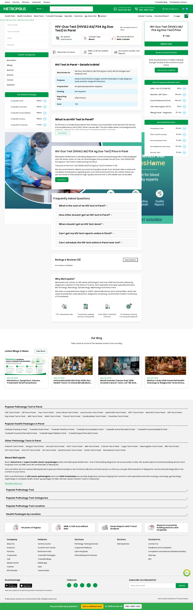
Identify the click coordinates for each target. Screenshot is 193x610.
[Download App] (11, 585)
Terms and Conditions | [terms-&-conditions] (167, 599)
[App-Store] (187, 9)
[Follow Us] (69, 585)
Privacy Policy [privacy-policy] (182, 599)
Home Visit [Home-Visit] (90, 16)
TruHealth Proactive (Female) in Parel (21, 433)
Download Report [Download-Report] (161, 16)
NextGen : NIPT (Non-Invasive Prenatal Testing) (161, 94)
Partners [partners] (10, 551)
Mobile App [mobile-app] (42, 563)
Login (177, 16)
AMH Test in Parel (35, 416)
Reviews (10, 45)
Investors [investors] (11, 547)
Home (2, 20)
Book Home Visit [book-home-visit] (44, 551)
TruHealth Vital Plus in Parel (62, 429)
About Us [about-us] (11, 544)
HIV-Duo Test (11, 20)
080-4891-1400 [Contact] (146, 10)
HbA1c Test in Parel (52, 416)
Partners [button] (25, 2)
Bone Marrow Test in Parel (114, 450)
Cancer (10, 80)
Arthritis (10, 75)
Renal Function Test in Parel (70, 450)
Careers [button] (46, 2)
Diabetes (11, 85)
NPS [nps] (149, 559)
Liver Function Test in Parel (91, 412)
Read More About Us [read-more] (13, 483)
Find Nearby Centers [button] (178, 2)
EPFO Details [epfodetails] (12, 570)
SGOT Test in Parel (74, 446)
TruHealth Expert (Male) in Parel (52, 433)
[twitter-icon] (75, 585)
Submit (182, 585)
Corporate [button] (36, 2)
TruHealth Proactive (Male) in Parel (152, 429)
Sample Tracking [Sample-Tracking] (145, 16)
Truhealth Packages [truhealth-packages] (46, 555)
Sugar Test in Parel (129, 446)
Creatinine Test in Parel (118, 416)
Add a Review (130, 260)
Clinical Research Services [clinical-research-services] (86, 555)
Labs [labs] (40, 566)
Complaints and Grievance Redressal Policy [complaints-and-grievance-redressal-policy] (167, 551)
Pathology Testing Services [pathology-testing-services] (86, 544)
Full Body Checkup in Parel (16, 429)
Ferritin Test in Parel (92, 450)
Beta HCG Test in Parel (155, 412)
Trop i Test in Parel (46, 412)
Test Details (12, 25)
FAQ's (9, 38)
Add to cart (166, 43)
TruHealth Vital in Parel (39, 429)
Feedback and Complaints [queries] (159, 547)
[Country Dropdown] (170, 8)
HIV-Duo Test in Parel (26, 20)
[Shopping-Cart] (186, 16)
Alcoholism (11, 60)
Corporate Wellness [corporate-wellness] (83, 547)
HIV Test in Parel (49, 450)
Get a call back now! (92, 606)
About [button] (7, 2)
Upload (102, 16)
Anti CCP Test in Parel (31, 450)
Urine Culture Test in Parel (67, 412)
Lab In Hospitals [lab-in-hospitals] (81, 551)
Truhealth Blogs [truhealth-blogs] (44, 559)
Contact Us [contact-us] (153, 544)
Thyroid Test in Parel (71, 416)
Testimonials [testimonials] (43, 570)
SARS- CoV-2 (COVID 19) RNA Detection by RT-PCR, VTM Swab (161, 88)
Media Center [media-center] (13, 563)
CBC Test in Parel (12, 412)
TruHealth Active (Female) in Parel (120, 429)
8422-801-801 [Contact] (124, 10)
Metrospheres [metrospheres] (123, 544)
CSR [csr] (8, 559)
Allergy (10, 65)
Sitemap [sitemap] (152, 555)
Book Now (62, 179)
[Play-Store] (183, 9)
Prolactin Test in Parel (14, 446)
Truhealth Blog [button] (161, 2)
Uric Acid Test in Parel (55, 446)
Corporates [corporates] (12, 555)
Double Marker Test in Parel (94, 416)
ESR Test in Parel (29, 412)
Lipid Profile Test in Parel (115, 412)
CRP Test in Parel (174, 412)
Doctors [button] (16, 2)
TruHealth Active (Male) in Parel (90, 429)
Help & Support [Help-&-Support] (171, 9)
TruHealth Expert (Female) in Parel (83, 433)
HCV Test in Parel (12, 450)
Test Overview (13, 31)
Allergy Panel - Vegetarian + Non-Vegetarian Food (161, 112)
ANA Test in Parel (92, 446)
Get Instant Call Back (166, 70)
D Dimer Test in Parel (110, 446)
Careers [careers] (10, 566)
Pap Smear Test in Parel (15, 416)
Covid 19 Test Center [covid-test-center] (47, 547)
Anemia (10, 70)
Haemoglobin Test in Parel (151, 446)
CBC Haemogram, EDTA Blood (160, 106)
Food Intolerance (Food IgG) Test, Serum (160, 100)
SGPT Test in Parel (135, 412)
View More (40, 351)
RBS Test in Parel (172, 446)
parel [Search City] (40, 9)
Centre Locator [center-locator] (44, 544)
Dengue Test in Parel (35, 446)
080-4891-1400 (132, 606)
